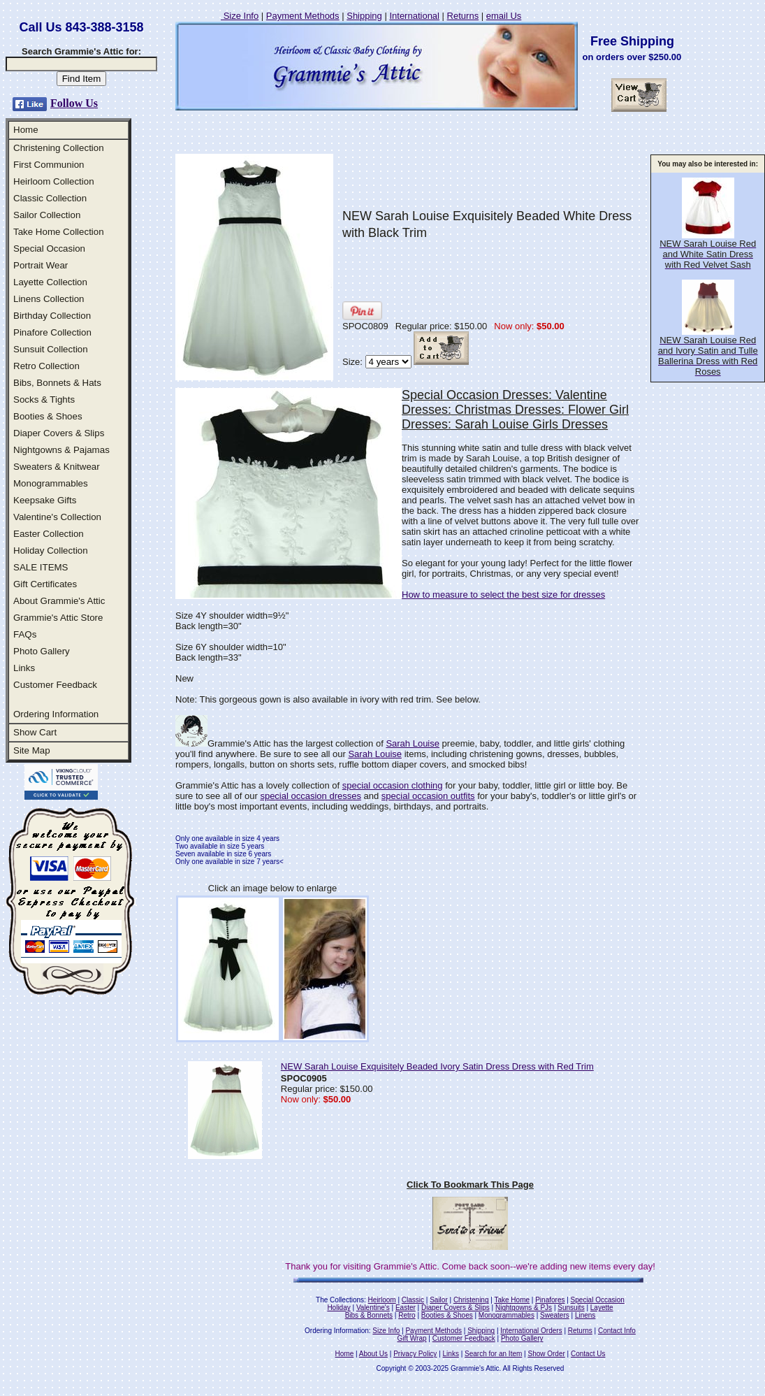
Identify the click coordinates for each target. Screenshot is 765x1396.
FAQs (24, 634)
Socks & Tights (44, 399)
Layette (601, 1307)
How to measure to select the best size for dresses (503, 594)
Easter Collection (48, 533)
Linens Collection (49, 299)
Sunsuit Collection (50, 349)
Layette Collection (50, 282)
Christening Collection (58, 148)
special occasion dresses (310, 796)
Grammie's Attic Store (58, 617)
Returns (463, 15)
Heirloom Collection (53, 181)
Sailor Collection (46, 215)
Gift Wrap (412, 1338)
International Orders (531, 1330)
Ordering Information (56, 714)
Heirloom (382, 1300)
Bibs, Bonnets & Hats (57, 382)
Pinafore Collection (52, 332)
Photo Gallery (41, 651)
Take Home (512, 1300)
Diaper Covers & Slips (58, 433)
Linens (585, 1315)
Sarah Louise (412, 743)
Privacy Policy (415, 1354)
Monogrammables (50, 483)
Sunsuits (571, 1307)
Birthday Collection (52, 315)
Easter (405, 1307)
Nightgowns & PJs (523, 1307)
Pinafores (549, 1300)
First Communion (48, 164)
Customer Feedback (55, 684)
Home (25, 129)
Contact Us (588, 1354)
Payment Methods (303, 15)
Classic (413, 1300)
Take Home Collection (58, 231)
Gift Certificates (45, 584)
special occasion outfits (428, 796)
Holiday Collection (50, 550)
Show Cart (35, 732)
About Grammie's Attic (59, 601)
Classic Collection (50, 198)
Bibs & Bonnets (369, 1315)
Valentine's (373, 1307)
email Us (504, 15)
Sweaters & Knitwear (56, 466)
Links (24, 668)
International (414, 15)
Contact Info (617, 1330)
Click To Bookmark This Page (470, 1184)
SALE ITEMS (40, 567)
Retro (406, 1315)
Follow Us (74, 103)
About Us (373, 1354)
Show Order (545, 1354)
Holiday (338, 1307)
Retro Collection (46, 366)
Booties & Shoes (47, 416)
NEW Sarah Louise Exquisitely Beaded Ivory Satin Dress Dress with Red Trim (437, 1066)
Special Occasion (49, 248)
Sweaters (554, 1315)
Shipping (364, 15)
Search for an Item (493, 1354)
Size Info (239, 15)
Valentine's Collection (57, 517)
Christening (471, 1300)
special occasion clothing (392, 785)
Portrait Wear (40, 265)
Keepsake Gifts (44, 500)
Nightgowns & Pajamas (61, 450)
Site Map (31, 750)
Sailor (439, 1300)
